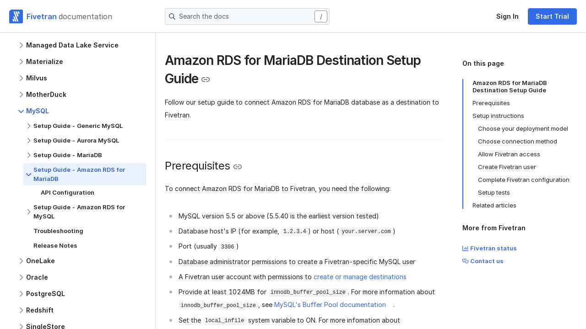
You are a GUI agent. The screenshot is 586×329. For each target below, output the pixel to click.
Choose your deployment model (523, 128)
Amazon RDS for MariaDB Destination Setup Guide (509, 86)
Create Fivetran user (507, 166)
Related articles (494, 205)
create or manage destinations (360, 277)
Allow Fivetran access (509, 154)
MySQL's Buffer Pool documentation (330, 304)
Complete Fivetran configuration (524, 179)
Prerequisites (491, 102)
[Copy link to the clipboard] (205, 79)
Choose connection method (517, 141)
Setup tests (494, 192)
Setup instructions (498, 115)
